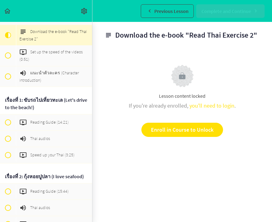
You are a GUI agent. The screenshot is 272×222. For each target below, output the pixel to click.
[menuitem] (84, 11)
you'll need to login (211, 105)
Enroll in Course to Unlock (182, 129)
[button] (7, 11)
